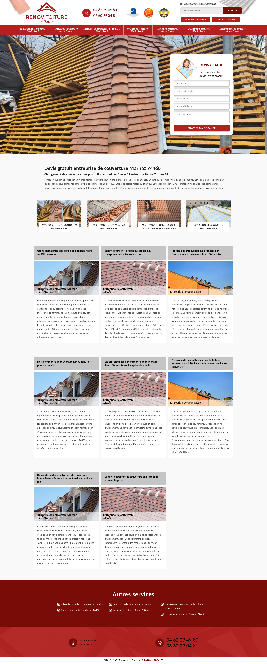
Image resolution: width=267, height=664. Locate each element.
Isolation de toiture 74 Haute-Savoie (137, 30)
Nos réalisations (195, 19)
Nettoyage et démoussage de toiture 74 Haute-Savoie (102, 30)
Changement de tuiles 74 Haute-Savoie (199, 30)
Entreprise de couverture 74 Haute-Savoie (33, 30)
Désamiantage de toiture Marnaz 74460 (82, 604)
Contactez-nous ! (226, 19)
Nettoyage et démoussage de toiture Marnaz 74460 (184, 606)
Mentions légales (152, 660)
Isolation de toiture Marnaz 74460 (131, 610)
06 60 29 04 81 (105, 16)
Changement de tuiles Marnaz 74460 (80, 610)
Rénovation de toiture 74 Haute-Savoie (168, 30)
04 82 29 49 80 (105, 10)
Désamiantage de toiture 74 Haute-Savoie (232, 30)
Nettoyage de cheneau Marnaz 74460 (184, 614)
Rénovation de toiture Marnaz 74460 (132, 604)
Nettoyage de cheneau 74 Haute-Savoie (66, 30)
